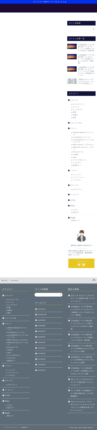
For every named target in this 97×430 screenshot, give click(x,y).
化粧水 (75, 115)
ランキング (74, 195)
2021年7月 (42, 309)
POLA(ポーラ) (78, 152)
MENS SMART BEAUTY (48, 8)
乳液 (74, 112)
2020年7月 (42, 331)
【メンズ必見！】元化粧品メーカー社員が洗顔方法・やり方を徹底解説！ (82, 393)
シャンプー (77, 175)
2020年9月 (42, 320)
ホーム (13, 15)
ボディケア (74, 185)
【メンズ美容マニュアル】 (31, 15)
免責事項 (24, 427)
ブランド (73, 129)
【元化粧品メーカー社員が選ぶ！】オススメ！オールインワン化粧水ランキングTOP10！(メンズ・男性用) (82, 311)
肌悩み (72, 206)
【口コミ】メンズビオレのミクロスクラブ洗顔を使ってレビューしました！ (82, 382)
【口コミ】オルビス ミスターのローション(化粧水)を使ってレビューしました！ (83, 298)
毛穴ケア (76, 213)
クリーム (76, 107)
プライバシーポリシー (11, 427)
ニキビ (75, 210)
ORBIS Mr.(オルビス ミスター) (83, 148)
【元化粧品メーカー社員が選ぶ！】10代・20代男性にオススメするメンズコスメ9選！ (82, 371)
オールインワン (78, 104)
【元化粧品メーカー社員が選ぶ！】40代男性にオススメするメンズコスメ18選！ (82, 348)
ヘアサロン (77, 180)
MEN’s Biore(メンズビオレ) (83, 145)
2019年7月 (42, 348)
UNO (74, 157)
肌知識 (72, 218)
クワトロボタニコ (79, 160)
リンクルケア (78, 110)
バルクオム (77, 163)
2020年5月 (42, 337)
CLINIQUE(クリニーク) (81, 137)
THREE (75, 155)
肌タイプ (76, 221)
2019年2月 (42, 364)
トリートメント (78, 177)
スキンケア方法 (76, 123)
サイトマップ (66, 15)
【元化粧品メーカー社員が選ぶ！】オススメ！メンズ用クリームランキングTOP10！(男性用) (82, 325)
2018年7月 (42, 370)
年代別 (72, 200)
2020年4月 (42, 342)
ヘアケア (73, 171)
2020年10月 (42, 314)
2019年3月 (42, 359)
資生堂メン (77, 165)
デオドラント (78, 190)
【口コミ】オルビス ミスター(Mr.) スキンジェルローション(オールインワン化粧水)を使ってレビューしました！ (83, 406)
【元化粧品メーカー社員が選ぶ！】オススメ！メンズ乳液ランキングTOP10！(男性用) (82, 337)
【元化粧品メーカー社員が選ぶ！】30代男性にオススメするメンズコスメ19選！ (82, 359)
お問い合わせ (81, 15)
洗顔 (74, 118)
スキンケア (74, 100)
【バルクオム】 (50, 15)
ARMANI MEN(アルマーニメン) (83, 134)
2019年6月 (42, 353)
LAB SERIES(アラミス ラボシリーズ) (83, 141)
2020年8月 (42, 326)
